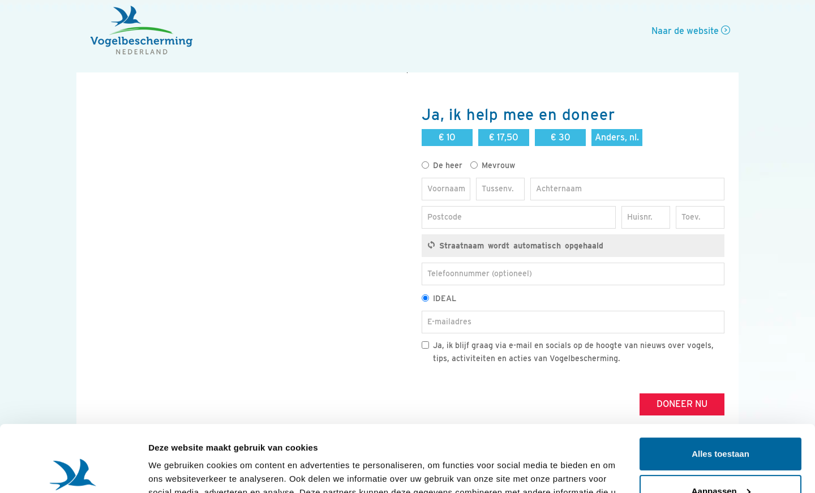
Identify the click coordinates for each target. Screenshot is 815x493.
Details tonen (175, 470)
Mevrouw (492, 165)
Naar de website (690, 30)
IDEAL (439, 298)
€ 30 (560, 137)
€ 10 (447, 137)
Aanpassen (721, 424)
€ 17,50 (503, 137)
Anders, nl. (617, 137)
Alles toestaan (720, 387)
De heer (442, 165)
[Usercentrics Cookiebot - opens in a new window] (73, 470)
